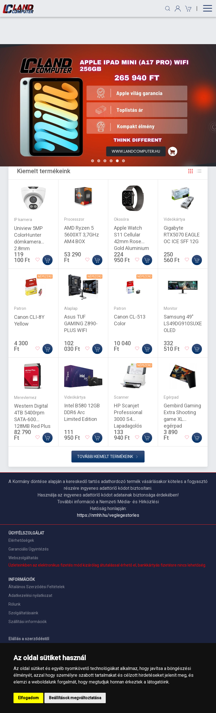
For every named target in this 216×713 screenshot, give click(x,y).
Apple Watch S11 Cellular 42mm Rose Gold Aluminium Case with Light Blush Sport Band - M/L (133, 221)
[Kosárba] (47, 233)
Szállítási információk (27, 594)
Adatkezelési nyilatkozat (30, 568)
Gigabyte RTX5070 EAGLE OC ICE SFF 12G (182, 207)
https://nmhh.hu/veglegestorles (108, 488)
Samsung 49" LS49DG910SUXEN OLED (185, 296)
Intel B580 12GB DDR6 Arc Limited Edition (82, 385)
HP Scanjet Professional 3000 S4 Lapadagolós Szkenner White (131, 391)
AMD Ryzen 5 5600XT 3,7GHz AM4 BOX (81, 207)
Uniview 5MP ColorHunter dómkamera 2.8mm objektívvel (28, 214)
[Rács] (191, 144)
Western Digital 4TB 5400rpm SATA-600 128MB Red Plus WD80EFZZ (32, 392)
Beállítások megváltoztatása (75, 698)
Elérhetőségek (21, 513)
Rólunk (14, 577)
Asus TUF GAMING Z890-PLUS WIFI (81, 296)
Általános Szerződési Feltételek (36, 559)
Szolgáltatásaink (23, 585)
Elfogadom (28, 698)
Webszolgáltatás (23, 530)
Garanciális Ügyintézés (28, 522)
